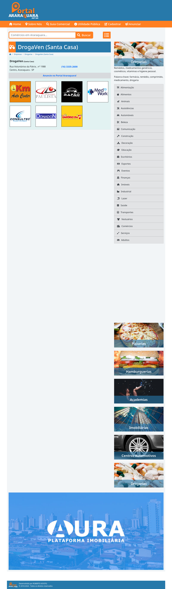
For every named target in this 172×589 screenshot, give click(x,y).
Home (15, 24)
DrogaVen (16, 61)
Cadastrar (113, 24)
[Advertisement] (114, 10)
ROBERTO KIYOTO (40, 583)
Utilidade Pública (87, 24)
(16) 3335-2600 (69, 66)
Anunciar (133, 24)
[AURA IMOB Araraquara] (86, 530)
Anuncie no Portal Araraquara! (59, 75)
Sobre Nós (33, 24)
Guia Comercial (58, 24)
